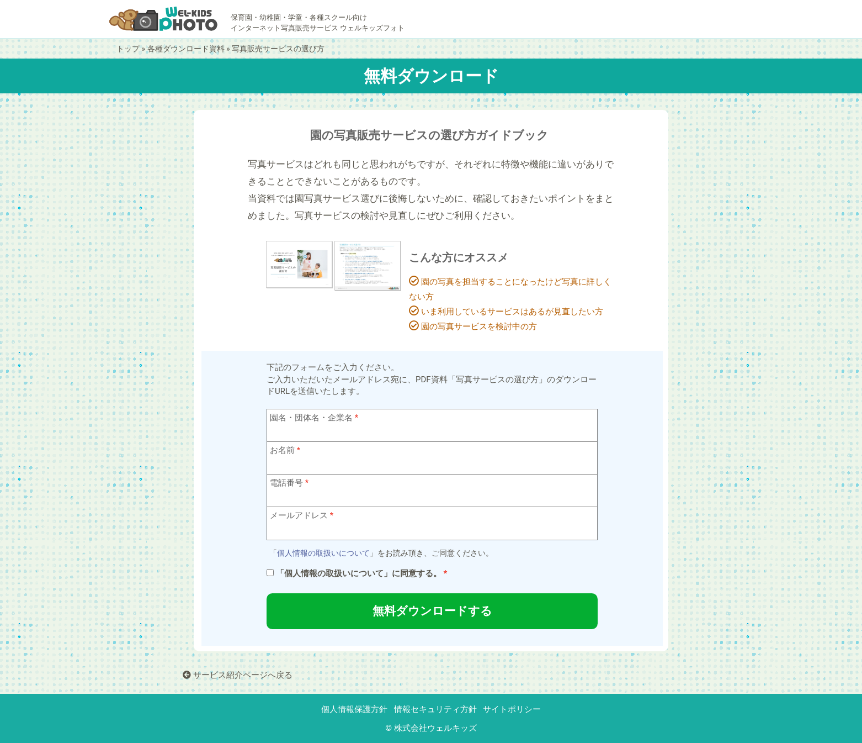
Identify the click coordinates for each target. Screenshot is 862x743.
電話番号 (286, 483)
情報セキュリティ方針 (435, 709)
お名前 (282, 450)
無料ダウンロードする (432, 611)
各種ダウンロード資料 (186, 48)
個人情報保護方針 (354, 709)
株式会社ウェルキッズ (435, 728)
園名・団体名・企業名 (311, 418)
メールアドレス (299, 515)
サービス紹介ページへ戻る (237, 675)
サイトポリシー (512, 709)
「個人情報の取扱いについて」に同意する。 (358, 573)
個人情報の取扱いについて (323, 553)
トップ (128, 48)
